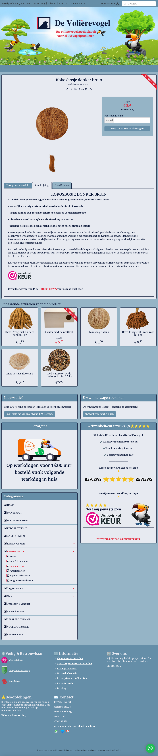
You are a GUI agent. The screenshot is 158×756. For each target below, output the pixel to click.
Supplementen (41, 588)
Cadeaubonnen (15, 611)
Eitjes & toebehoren (20, 575)
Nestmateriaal (17, 566)
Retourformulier (66, 683)
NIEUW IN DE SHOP (17, 520)
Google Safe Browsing (19, 670)
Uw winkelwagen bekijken (99, 414)
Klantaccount (77, 3)
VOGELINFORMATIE (18, 626)
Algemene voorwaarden (70, 658)
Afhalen (52, 3)
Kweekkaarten (17, 570)
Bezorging (39, 3)
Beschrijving (42, 185)
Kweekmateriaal (41, 551)
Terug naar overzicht (17, 185)
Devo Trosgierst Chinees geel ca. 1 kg (19, 333)
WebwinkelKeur (16, 660)
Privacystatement (67, 668)
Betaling (61, 688)
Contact (63, 3)
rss (75, 750)
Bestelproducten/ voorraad (16, 3)
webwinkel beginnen (87, 750)
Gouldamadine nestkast (59, 332)
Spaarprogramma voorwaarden (74, 663)
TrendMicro (14, 681)
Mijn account (110, 4)
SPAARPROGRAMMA (18, 619)
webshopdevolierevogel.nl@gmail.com (75, 726)
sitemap (68, 750)
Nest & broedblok (19, 561)
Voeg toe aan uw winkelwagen (127, 128)
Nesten (13, 556)
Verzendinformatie (67, 673)
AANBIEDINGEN (16, 536)
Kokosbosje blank (98, 332)
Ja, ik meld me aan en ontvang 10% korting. (29, 414)
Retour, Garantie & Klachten (72, 678)
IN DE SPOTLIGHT (17, 528)
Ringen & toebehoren (21, 580)
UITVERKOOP (14, 512)
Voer (41, 596)
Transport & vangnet (18, 603)
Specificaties (62, 185)
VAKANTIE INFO (16, 634)
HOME (10, 505)
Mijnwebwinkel (114, 750)
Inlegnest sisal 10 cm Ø (19, 373)
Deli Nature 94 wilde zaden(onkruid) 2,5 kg (59, 375)
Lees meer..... (114, 666)
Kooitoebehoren (41, 543)
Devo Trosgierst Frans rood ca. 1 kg (138, 333)
